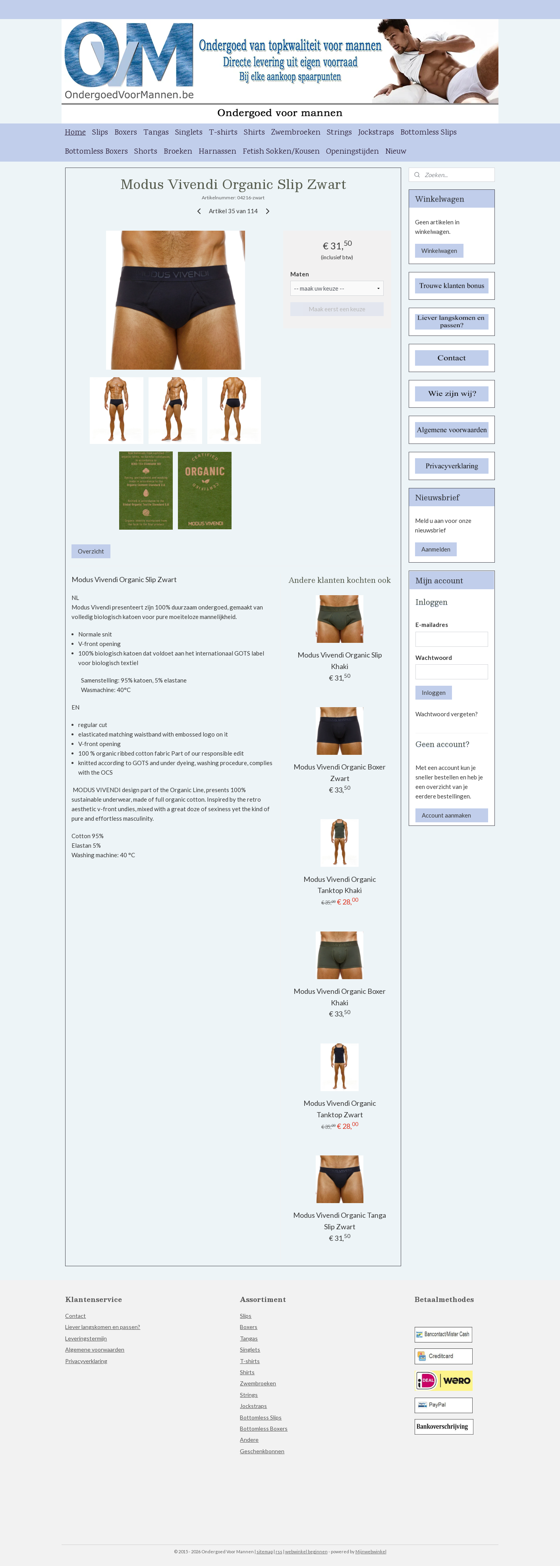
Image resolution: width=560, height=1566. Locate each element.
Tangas (156, 133)
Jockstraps (376, 133)
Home (75, 133)
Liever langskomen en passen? (102, 1326)
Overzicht (91, 551)
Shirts (254, 133)
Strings (339, 133)
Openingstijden (352, 152)
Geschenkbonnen (262, 1451)
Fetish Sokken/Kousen (281, 152)
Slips (100, 133)
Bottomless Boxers (96, 152)
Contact (75, 1315)
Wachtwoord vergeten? (446, 713)
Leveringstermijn (86, 1338)
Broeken (178, 152)
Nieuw (395, 152)
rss (279, 1551)
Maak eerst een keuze (337, 308)
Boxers (125, 133)
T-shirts (223, 133)
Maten (299, 274)
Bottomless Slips (428, 133)
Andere (249, 1439)
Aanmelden (435, 549)
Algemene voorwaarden (94, 1349)
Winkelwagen (439, 250)
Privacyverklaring (86, 1361)
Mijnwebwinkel (370, 1551)
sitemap (265, 1551)
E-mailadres (431, 624)
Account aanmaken (446, 815)
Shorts (145, 152)
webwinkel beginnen (306, 1551)
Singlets (189, 133)
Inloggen (434, 692)
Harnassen (217, 152)
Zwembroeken (296, 133)
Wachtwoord (433, 657)
